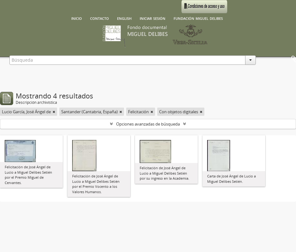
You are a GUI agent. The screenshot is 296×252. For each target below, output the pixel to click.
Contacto (99, 17)
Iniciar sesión (152, 17)
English (124, 17)
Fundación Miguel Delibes (198, 17)
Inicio (76, 17)
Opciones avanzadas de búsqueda (148, 124)
